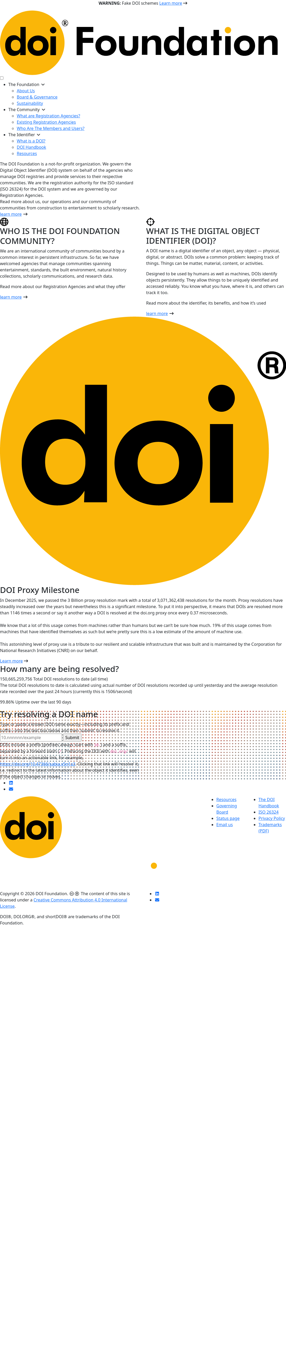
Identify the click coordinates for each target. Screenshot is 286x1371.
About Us (26, 91)
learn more (11, 214)
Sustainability (30, 103)
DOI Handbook (31, 147)
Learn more (170, 3)
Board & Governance (37, 97)
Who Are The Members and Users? (51, 128)
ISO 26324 (268, 812)
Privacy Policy (271, 818)
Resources (27, 153)
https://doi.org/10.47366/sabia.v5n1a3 (37, 764)
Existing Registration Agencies (46, 122)
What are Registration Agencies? (48, 116)
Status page (228, 818)
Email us (224, 824)
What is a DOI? (31, 141)
